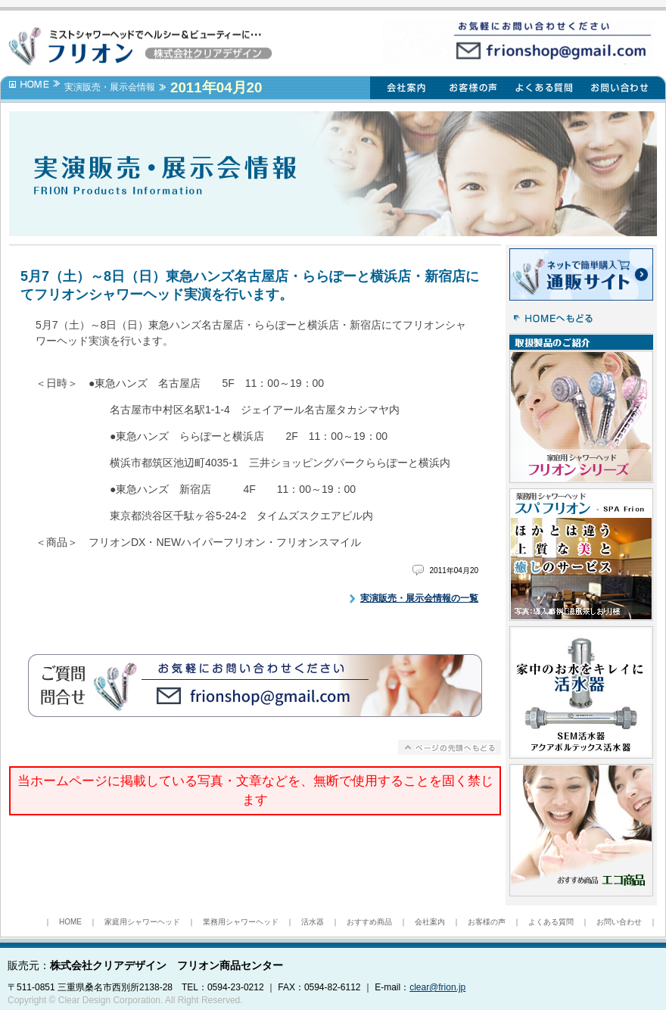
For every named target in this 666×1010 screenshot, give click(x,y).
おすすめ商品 (369, 922)
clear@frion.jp (437, 987)
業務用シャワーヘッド (241, 922)
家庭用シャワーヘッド (142, 922)
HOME (70, 922)
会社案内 (430, 922)
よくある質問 (551, 922)
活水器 (312, 922)
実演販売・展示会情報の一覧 (419, 598)
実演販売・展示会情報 (109, 87)
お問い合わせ (619, 922)
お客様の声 (487, 922)
